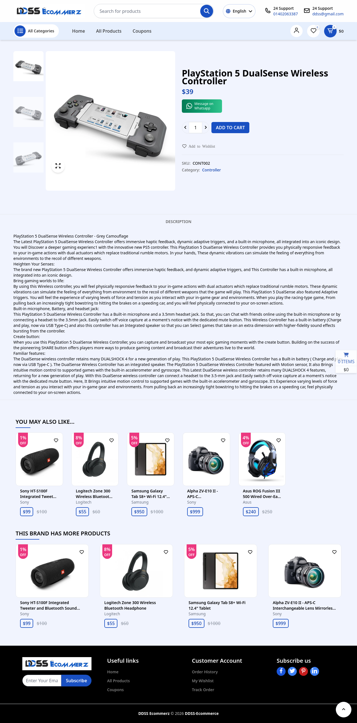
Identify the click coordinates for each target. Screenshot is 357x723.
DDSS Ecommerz (154, 713)
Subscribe (76, 680)
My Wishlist (203, 680)
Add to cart (230, 128)
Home (78, 31)
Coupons (142, 31)
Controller (211, 170)
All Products (109, 31)
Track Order (203, 689)
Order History (205, 671)
